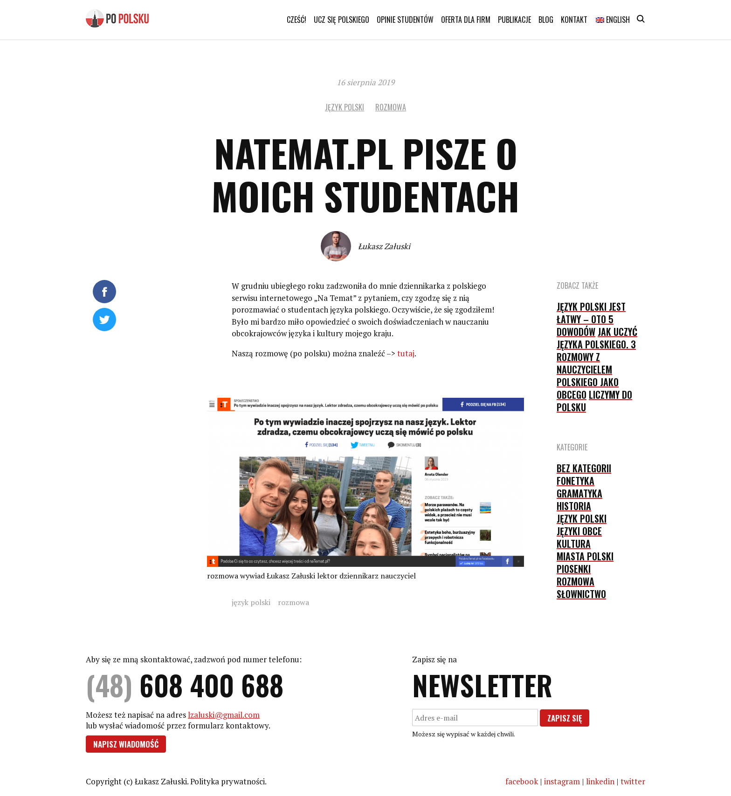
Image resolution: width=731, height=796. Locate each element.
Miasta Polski (585, 556)
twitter (633, 781)
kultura (574, 544)
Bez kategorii (584, 468)
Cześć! (296, 19)
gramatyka (579, 493)
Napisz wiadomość (126, 744)
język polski (344, 107)
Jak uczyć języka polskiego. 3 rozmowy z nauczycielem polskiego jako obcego (597, 363)
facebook (521, 781)
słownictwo (581, 594)
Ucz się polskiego (341, 19)
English (613, 19)
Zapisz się (564, 718)
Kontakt (574, 19)
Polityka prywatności (227, 781)
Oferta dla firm (465, 19)
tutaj (405, 353)
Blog (545, 19)
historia (574, 506)
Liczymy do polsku (594, 401)
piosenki (574, 569)
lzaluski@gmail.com (224, 714)
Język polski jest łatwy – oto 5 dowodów (591, 319)
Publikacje (514, 19)
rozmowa (390, 107)
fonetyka (575, 481)
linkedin (600, 781)
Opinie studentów (405, 19)
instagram (562, 781)
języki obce (579, 531)
